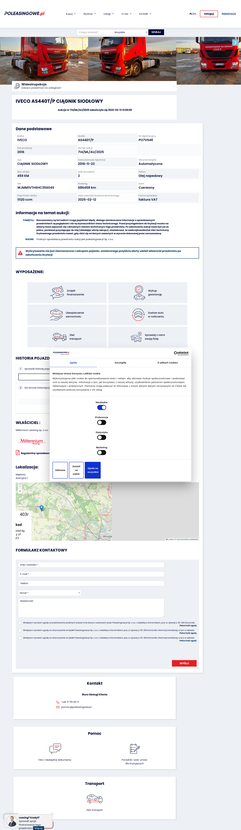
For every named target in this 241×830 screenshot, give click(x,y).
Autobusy (17, 784)
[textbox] (127, 16)
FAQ (125, 808)
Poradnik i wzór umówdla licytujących (137, 622)
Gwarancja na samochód (100, 780)
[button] (238, 42)
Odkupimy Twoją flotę (61, 775)
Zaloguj (209, 6)
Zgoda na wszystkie (166, 447)
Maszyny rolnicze (21, 792)
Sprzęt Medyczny (21, 797)
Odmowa (75, 447)
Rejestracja (129, 804)
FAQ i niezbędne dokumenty (104, 622)
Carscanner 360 (95, 800)
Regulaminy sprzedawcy (33, 410)
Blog (125, 780)
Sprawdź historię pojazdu (36, 365)
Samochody (18, 775)
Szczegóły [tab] (120, 390)
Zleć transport (194, 621)
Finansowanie (93, 775)
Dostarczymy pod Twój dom (98, 794)
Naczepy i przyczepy (23, 780)
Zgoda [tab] (73, 390)
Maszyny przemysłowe (24, 788)
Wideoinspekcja (94, 788)
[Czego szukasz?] (92, 16)
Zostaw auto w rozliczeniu (63, 780)
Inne (14, 809)
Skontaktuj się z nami (134, 799)
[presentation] (42, 561)
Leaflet (122, 472)
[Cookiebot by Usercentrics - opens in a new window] (174, 380)
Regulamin (129, 812)
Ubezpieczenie (94, 784)
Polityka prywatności (134, 816)
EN (194, 5)
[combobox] (127, 16)
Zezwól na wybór (120, 447)
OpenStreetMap (135, 472)
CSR (125, 784)
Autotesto (91, 808)
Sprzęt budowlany (22, 801)
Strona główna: (19, 88)
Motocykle (17, 805)
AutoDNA (91, 804)
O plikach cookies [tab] (167, 390)
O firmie (127, 775)
